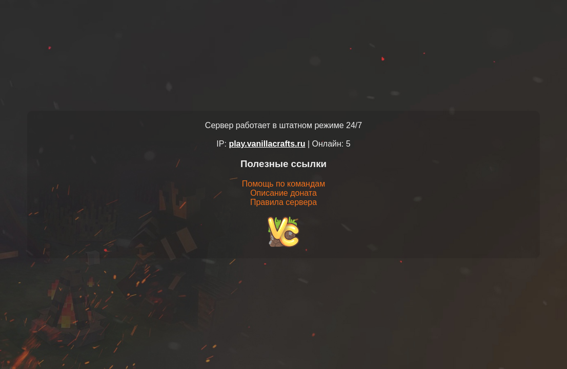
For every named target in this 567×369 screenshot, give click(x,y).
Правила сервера (283, 202)
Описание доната (283, 193)
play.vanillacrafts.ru (267, 143)
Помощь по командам (283, 183)
